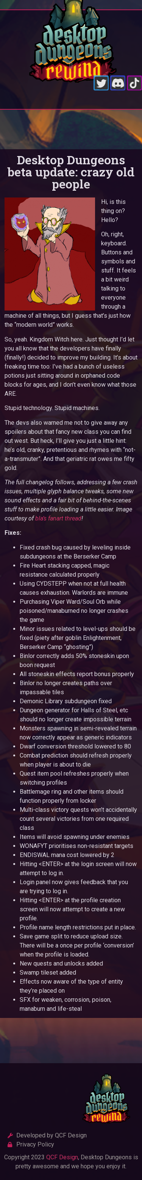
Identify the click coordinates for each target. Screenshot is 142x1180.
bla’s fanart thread (58, 518)
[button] (71, 65)
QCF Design (62, 1157)
